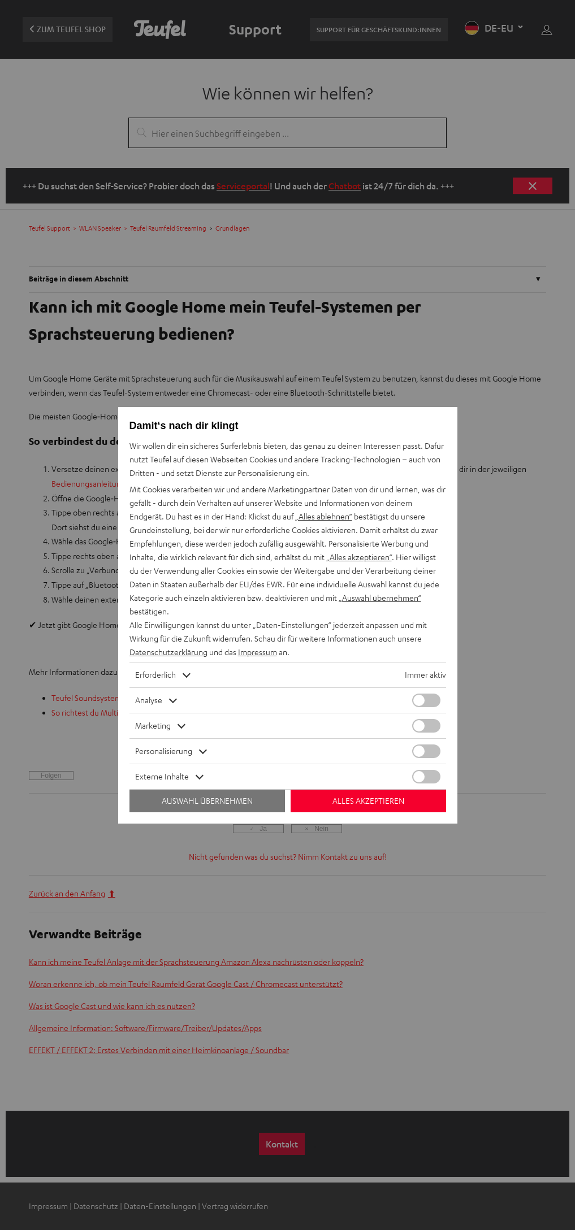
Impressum (257, 652)
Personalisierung (163, 751)
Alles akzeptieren (368, 800)
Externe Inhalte (162, 776)
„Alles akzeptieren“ (359, 557)
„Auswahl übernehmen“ (380, 598)
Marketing (153, 725)
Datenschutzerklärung (168, 652)
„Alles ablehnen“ (323, 516)
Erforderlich (155, 674)
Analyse (148, 700)
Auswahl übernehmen (207, 800)
